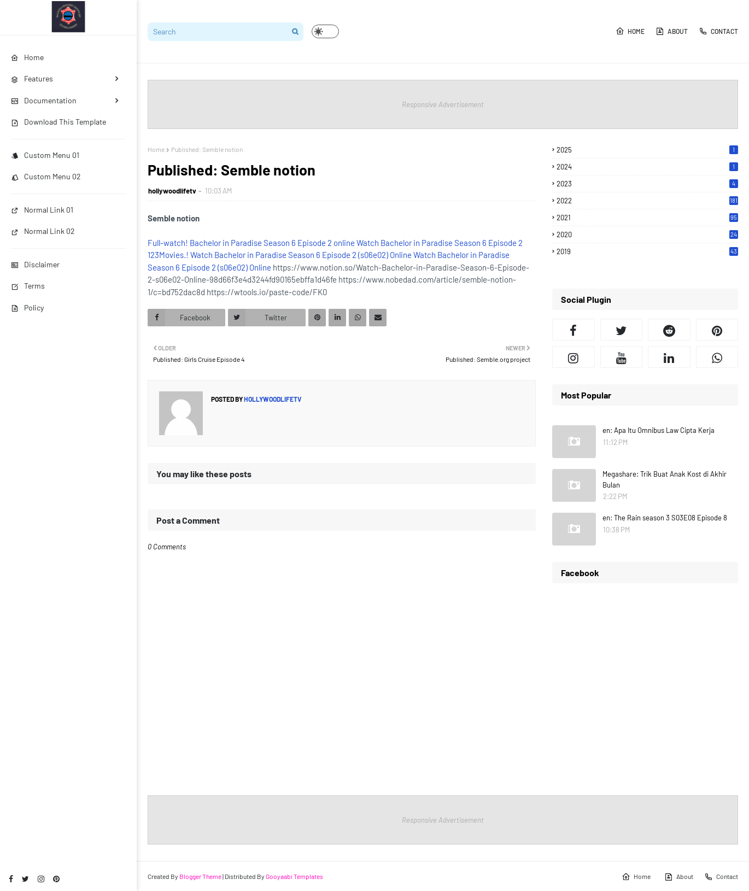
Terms (28, 285)
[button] (325, 31)
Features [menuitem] (32, 78)
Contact (718, 31)
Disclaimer (35, 264)
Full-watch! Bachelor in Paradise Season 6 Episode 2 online (251, 243)
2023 (647, 183)
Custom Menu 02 (46, 176)
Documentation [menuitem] (44, 100)
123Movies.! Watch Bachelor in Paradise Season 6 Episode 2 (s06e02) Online (280, 255)
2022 (647, 200)
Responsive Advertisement (443, 104)
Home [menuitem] (27, 57)
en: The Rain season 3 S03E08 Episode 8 (664, 517)
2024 (647, 166)
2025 (647, 149)
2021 (647, 217)
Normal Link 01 (42, 209)
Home (630, 31)
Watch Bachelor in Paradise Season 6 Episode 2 (439, 243)
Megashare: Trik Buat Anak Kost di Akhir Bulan (664, 479)
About (672, 31)
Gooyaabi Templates (294, 876)
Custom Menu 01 (45, 155)
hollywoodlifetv (172, 190)
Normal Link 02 (43, 231)
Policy (27, 307)
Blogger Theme (200, 876)
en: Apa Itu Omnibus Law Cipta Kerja (658, 430)
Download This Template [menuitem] (58, 121)
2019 (647, 251)
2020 (647, 234)
